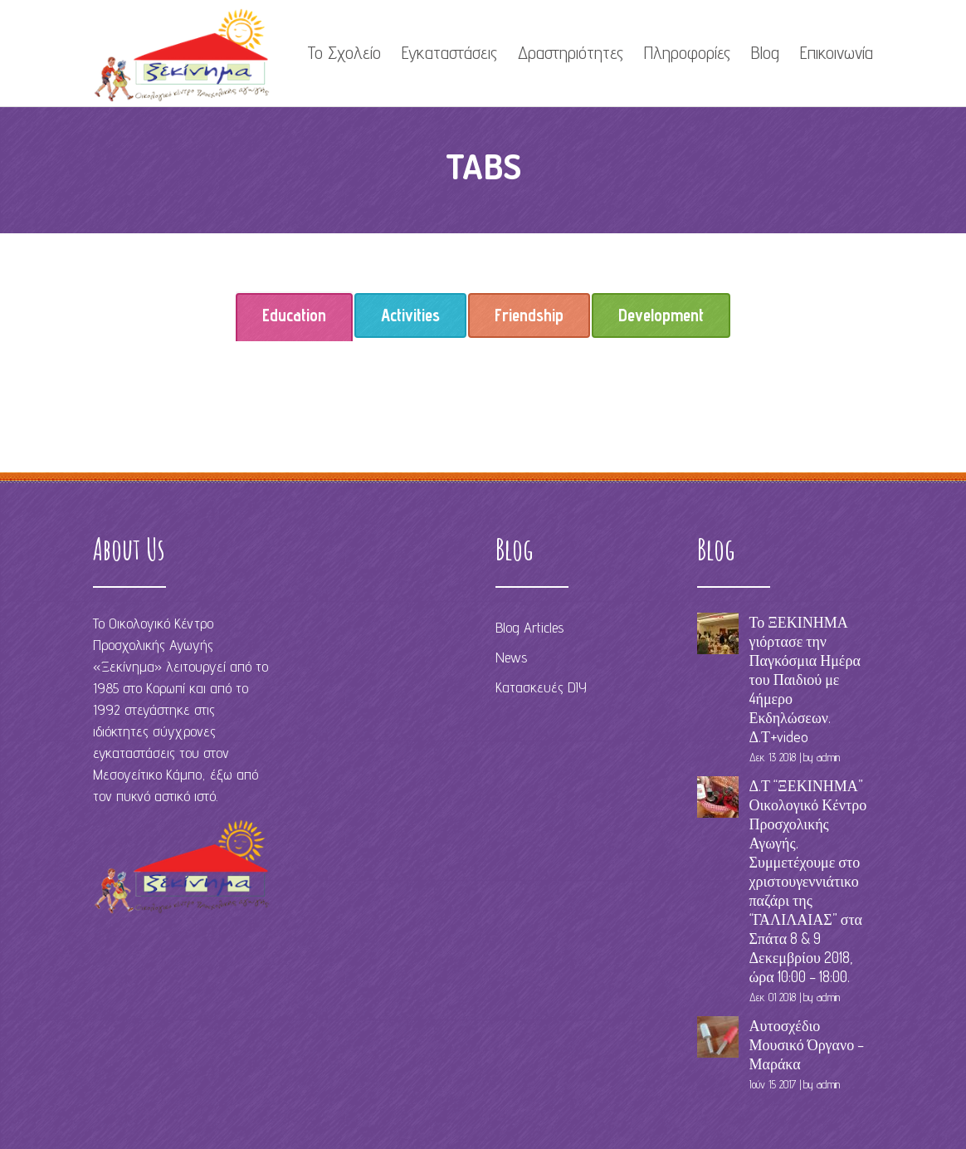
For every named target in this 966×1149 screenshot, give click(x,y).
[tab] (294, 315)
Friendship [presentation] (529, 315)
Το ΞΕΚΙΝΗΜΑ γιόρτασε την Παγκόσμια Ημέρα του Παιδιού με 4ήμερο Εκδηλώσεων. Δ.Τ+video (805, 679)
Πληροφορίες (687, 52)
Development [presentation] (661, 315)
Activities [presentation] (410, 315)
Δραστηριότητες (570, 52)
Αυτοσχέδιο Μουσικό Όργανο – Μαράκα (807, 1044)
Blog (765, 52)
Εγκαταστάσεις (449, 52)
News (511, 657)
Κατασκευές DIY (541, 687)
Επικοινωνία (836, 52)
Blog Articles (529, 627)
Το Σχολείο (344, 52)
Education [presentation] (294, 321)
